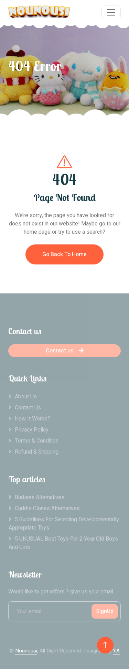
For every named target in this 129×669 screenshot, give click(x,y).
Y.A (116, 651)
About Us (26, 396)
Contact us (65, 351)
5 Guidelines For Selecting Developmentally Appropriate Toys (64, 523)
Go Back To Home (64, 257)
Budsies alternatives (39, 497)
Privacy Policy (32, 430)
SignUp (105, 611)
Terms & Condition (36, 441)
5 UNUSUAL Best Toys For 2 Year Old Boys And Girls (63, 543)
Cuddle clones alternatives (47, 508)
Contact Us (28, 408)
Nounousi (26, 651)
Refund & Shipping (36, 452)
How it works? (32, 419)
